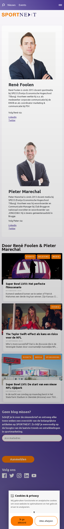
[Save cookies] (22, 521)
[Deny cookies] (46, 521)
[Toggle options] (34, 512)
